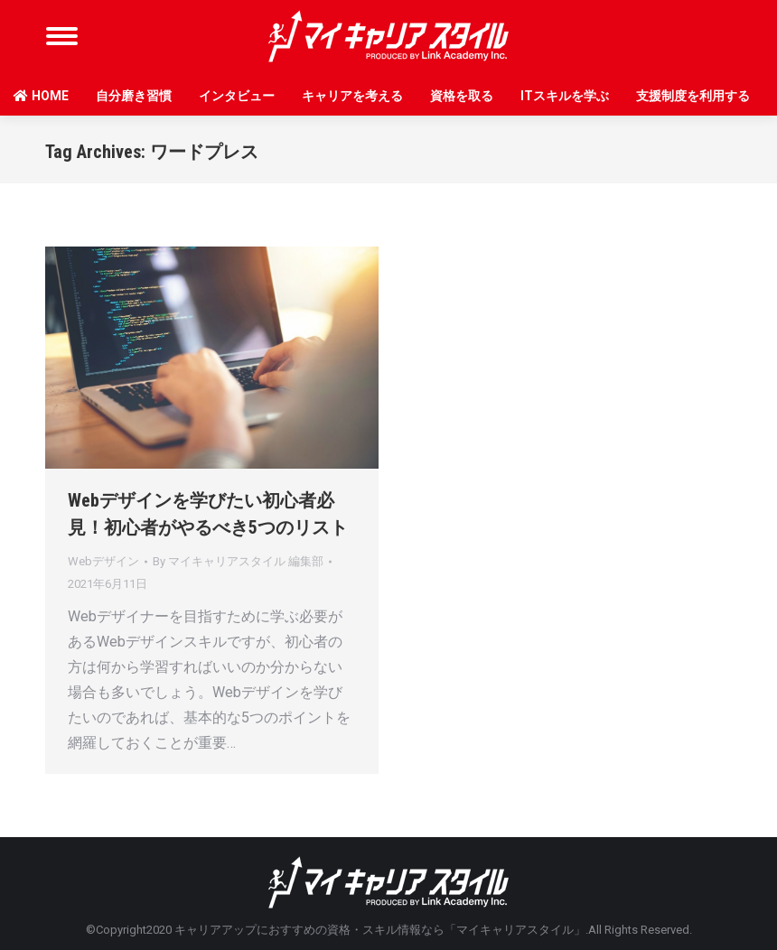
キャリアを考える (352, 95)
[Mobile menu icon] (62, 36)
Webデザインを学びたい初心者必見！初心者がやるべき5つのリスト (208, 513)
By (238, 561)
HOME (41, 95)
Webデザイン (103, 561)
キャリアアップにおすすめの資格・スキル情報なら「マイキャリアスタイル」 (379, 929)
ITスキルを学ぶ (564, 95)
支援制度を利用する (693, 95)
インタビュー (237, 95)
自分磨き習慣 (134, 95)
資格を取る (461, 95)
